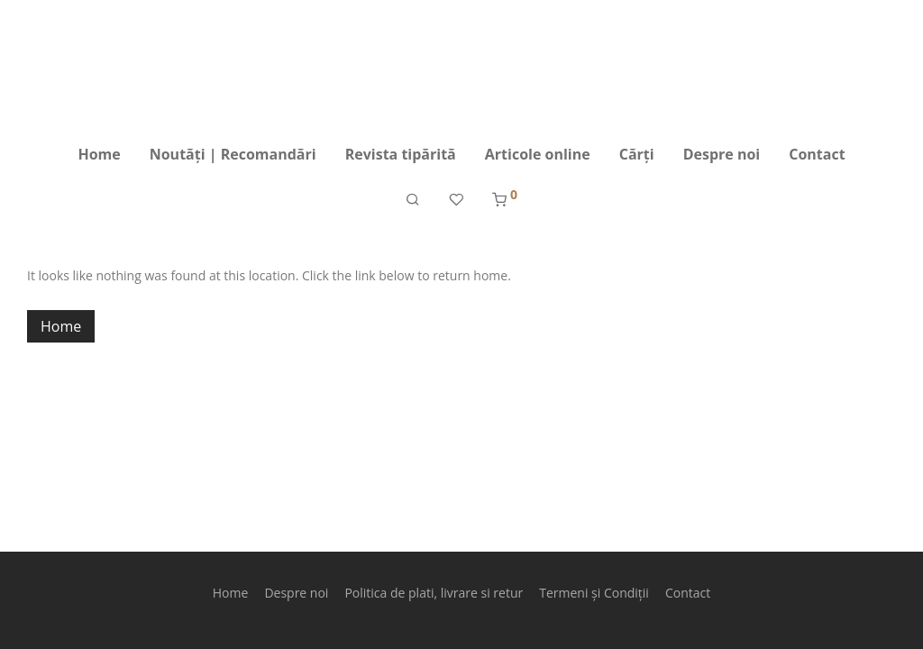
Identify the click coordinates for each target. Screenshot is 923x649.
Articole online (537, 154)
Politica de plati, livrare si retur (433, 592)
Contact (817, 154)
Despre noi (722, 154)
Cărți (636, 154)
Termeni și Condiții (594, 592)
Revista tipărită (400, 154)
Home (99, 154)
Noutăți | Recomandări (233, 154)
